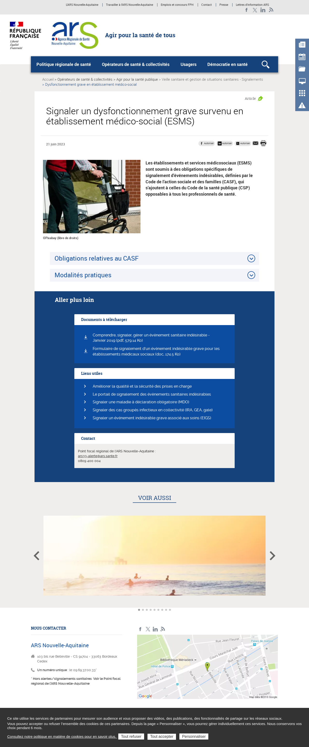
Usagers (189, 64)
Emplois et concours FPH (177, 5)
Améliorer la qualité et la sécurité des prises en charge (142, 386)
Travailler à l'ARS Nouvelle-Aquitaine (129, 5)
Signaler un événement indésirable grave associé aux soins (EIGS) (152, 418)
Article (250, 98)
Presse (223, 5)
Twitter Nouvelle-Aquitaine (255, 10)
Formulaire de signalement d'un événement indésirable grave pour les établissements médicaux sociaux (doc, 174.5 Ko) (156, 351)
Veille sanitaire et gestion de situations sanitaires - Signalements (212, 79)
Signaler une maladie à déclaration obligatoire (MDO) (141, 402)
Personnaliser (194, 736)
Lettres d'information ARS (252, 5)
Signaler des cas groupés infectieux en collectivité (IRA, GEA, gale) (153, 410)
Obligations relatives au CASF (97, 258)
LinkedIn (263, 10)
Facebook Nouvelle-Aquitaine (246, 10)
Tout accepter (161, 736)
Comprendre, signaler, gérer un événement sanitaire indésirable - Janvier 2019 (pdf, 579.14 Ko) (151, 338)
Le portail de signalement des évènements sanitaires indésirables (152, 394)
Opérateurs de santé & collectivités (135, 64)
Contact (206, 5)
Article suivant (272, 555)
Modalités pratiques (83, 275)
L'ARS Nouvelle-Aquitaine (82, 5)
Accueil (48, 79)
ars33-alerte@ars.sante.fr (98, 456)
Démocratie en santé (227, 64)
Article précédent (36, 555)
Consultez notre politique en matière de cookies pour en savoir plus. (62, 736)
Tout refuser (131, 736)
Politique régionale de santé (63, 64)
